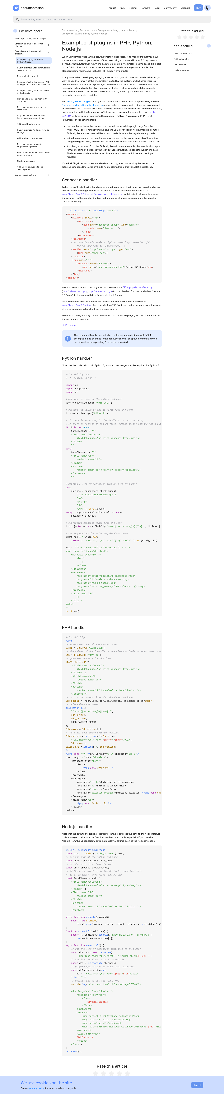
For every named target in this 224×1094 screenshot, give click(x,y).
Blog (157, 7)
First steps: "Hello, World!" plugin (30, 38)
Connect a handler (183, 53)
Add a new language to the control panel (30, 167)
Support (185, 7)
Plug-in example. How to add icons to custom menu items (31, 116)
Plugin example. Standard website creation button (33, 68)
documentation (32, 7)
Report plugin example (28, 76)
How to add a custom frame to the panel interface (33, 153)
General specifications (32, 174)
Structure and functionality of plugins (32, 44)
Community (170, 7)
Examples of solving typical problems (32, 52)
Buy (198, 7)
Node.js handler (181, 70)
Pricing (132, 7)
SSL (122, 7)
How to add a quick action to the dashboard (32, 99)
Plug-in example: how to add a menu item (31, 108)
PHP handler (180, 64)
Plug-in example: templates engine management (30, 145)
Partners (145, 7)
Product (111, 7)
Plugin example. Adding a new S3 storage (33, 131)
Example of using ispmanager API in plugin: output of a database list (33, 83)
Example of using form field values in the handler (33, 91)
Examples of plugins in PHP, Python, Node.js (30, 60)
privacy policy (37, 1088)
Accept (197, 1085)
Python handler (181, 59)
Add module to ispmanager (30, 138)
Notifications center (26, 161)
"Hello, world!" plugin (78, 101)
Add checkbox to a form (28, 124)
